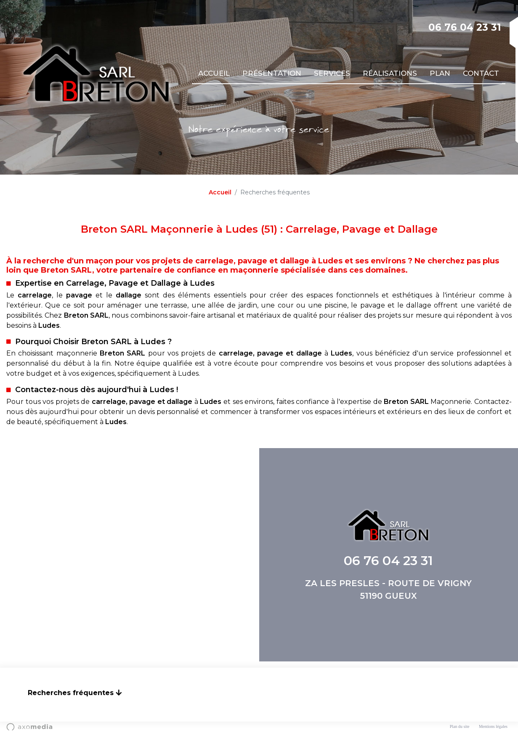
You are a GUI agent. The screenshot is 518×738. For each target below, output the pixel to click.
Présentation (271, 73)
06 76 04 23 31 (464, 27)
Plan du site (460, 726)
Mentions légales (493, 726)
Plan (440, 73)
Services (332, 73)
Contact (481, 73)
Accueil (214, 73)
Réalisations (390, 73)
